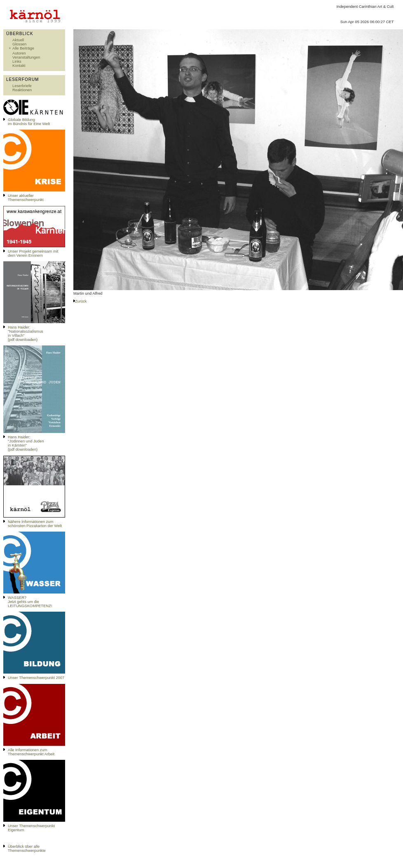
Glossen (19, 44)
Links (16, 61)
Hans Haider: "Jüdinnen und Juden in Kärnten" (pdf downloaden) (26, 443)
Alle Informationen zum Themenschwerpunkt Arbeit (31, 752)
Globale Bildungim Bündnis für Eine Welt (29, 122)
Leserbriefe (22, 86)
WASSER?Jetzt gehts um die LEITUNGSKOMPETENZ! (30, 602)
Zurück (81, 301)
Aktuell (18, 40)
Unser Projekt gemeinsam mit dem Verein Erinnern (33, 253)
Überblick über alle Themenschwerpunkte (27, 848)
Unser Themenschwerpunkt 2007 (36, 678)
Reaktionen (22, 90)
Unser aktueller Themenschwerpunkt (26, 198)
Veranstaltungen (26, 57)
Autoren (19, 53)
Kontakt (19, 66)
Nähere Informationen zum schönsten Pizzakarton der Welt (35, 524)
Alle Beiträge (23, 48)
